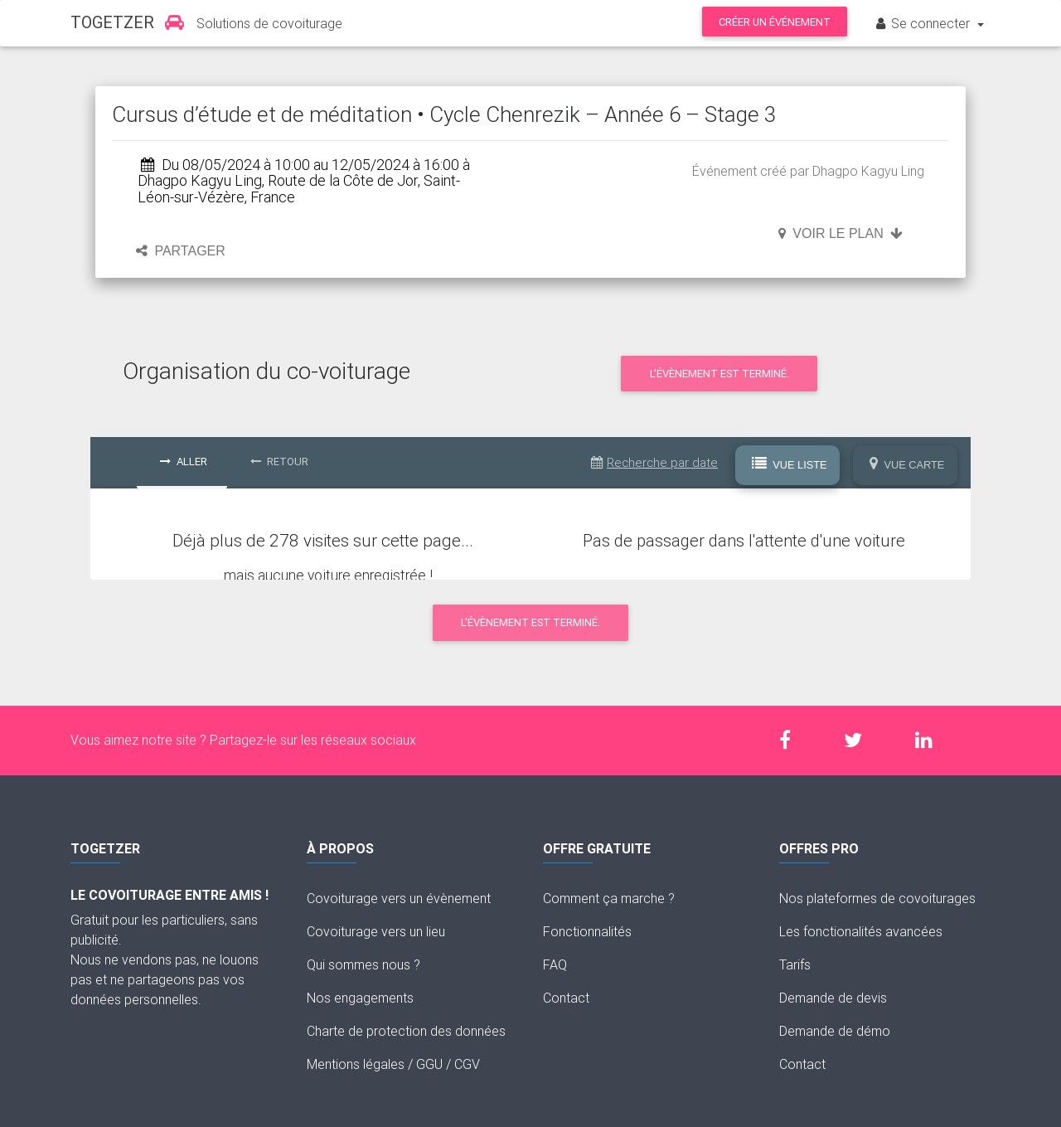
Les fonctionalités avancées (860, 931)
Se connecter (923, 23)
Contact (566, 997)
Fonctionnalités (587, 931)
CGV (467, 1064)
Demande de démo (834, 1031)
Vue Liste (789, 464)
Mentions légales (356, 1064)
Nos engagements (360, 997)
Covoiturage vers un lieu (376, 931)
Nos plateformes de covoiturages (877, 898)
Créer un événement (775, 22)
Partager (180, 251)
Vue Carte (907, 464)
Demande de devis (833, 997)
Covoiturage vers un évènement (399, 898)
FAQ (555, 964)
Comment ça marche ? (609, 898)
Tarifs (795, 964)
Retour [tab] (279, 461)
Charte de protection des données (406, 1031)
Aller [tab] (183, 461)
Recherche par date (654, 462)
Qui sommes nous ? (363, 964)
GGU (429, 1064)
